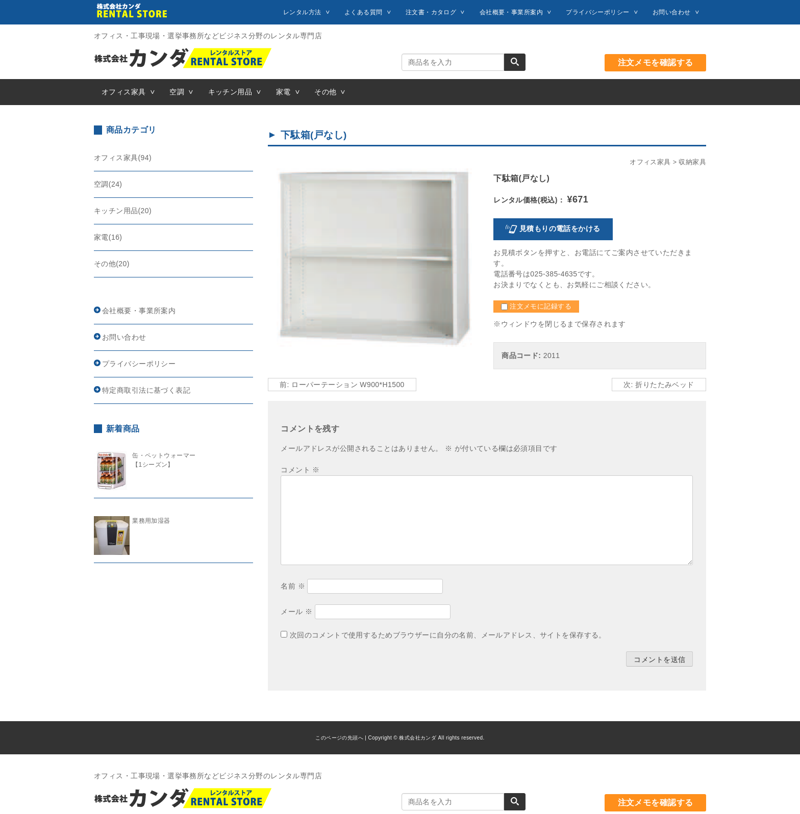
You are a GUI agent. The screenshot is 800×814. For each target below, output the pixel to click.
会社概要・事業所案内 (511, 12)
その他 (325, 92)
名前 (293, 586)
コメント (300, 470)
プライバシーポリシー (597, 12)
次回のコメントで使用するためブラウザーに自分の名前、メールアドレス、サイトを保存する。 (448, 635)
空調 (176, 92)
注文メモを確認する (655, 62)
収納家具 (692, 162)
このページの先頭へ (339, 738)
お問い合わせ (672, 12)
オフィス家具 (124, 92)
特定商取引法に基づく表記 (146, 390)
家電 (283, 92)
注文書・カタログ (431, 12)
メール (296, 611)
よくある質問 (363, 12)
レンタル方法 (302, 12)
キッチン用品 (230, 92)
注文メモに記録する (536, 306)
